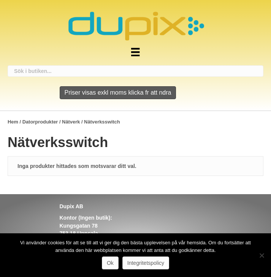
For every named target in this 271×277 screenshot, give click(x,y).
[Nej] (261, 255)
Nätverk (71, 122)
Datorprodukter (40, 122)
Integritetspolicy (145, 263)
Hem (13, 122)
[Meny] (135, 52)
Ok (110, 263)
